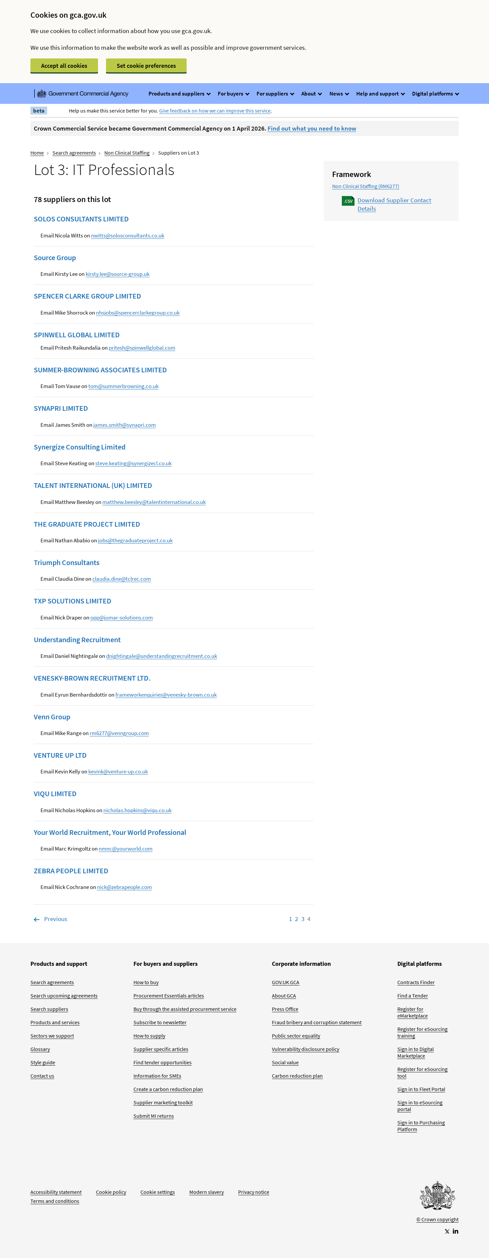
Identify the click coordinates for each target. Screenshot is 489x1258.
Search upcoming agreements (64, 995)
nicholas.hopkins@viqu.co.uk (137, 810)
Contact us (42, 1075)
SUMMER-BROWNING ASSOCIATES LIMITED (100, 369)
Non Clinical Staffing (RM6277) (365, 186)
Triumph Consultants (66, 562)
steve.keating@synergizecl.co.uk (133, 463)
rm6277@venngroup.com (119, 733)
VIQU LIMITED (55, 793)
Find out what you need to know (312, 128)
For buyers (233, 93)
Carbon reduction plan (297, 1075)
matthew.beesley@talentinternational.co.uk (154, 502)
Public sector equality (296, 1035)
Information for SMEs (157, 1075)
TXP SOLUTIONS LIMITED (72, 600)
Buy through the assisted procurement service (184, 1009)
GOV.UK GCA (285, 982)
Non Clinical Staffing (127, 152)
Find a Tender (412, 995)
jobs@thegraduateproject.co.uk (135, 540)
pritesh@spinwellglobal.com (142, 347)
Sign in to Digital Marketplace (415, 1052)
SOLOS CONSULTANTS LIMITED (81, 218)
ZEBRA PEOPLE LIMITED (71, 870)
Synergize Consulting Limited (79, 446)
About (311, 93)
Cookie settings (157, 1192)
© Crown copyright (437, 1219)
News (339, 93)
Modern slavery (206, 1192)
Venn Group (52, 716)
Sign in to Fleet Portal (421, 1089)
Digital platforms (435, 93)
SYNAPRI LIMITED (61, 408)
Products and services (55, 1022)
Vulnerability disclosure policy (305, 1049)
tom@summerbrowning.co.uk (123, 386)
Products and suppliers (179, 93)
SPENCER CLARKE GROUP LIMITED (87, 296)
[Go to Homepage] (437, 1197)
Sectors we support (52, 1035)
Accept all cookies (64, 65)
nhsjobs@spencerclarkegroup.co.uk (138, 312)
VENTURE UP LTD (60, 755)
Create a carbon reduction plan (168, 1089)
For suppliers (275, 93)
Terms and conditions (54, 1201)
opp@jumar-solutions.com (121, 617)
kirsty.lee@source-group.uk (118, 274)
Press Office (285, 1009)
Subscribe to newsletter (160, 1022)
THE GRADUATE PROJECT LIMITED (87, 524)
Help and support (380, 93)
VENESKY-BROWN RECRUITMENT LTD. (92, 678)
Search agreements (74, 152)
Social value (285, 1062)
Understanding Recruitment (77, 639)
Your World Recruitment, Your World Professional (110, 832)
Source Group (55, 257)
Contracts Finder (416, 982)
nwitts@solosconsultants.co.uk (127, 235)
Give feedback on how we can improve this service (215, 110)
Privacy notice (253, 1192)
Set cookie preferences (146, 65)
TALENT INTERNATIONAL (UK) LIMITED (93, 485)
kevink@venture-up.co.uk (118, 771)
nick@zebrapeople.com (124, 887)
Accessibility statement (56, 1192)
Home (37, 152)
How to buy (146, 982)
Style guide (42, 1062)
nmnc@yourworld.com (126, 848)
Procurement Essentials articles (168, 995)
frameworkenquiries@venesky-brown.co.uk (166, 694)
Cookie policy (111, 1192)
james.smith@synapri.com (124, 424)
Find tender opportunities (162, 1062)
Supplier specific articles (160, 1049)
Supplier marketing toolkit (163, 1102)
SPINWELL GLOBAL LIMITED (77, 334)
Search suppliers (49, 1009)
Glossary (40, 1049)
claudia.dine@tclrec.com (121, 578)
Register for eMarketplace (412, 1012)
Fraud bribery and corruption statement (317, 1022)
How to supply (149, 1035)
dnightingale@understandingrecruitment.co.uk (161, 656)
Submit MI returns (153, 1115)
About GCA (284, 995)
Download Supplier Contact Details (394, 204)
